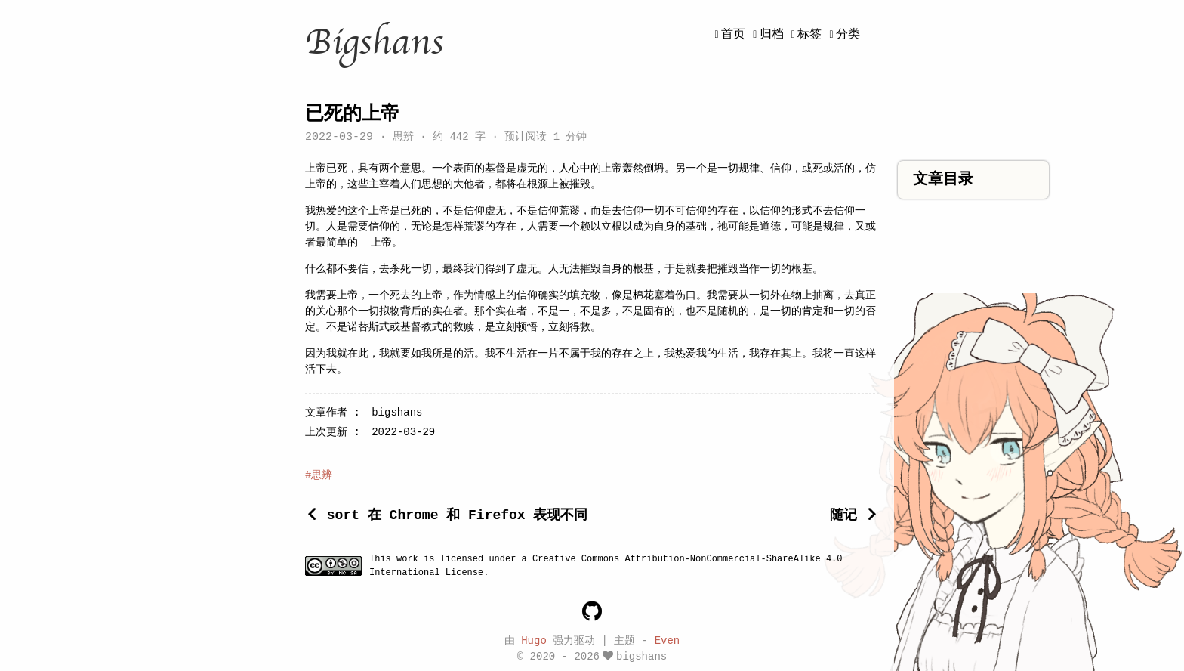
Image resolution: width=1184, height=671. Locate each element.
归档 (772, 34)
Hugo (534, 639)
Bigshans (374, 42)
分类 (848, 34)
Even (667, 639)
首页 (733, 34)
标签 (809, 34)
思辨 (403, 138)
